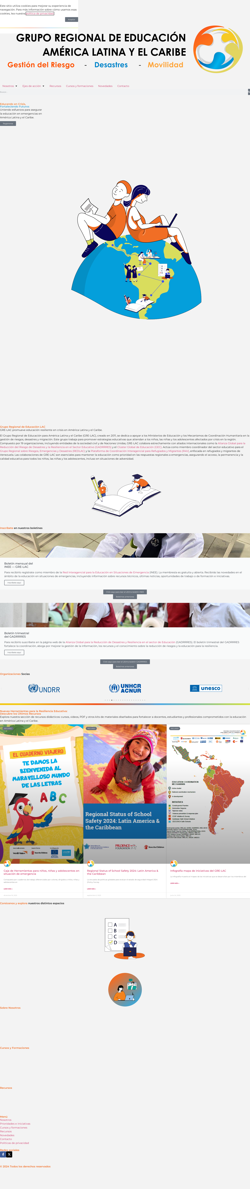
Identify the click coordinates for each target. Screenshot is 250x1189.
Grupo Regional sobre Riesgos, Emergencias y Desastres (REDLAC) (42, 451)
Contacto (123, 86)
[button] (1, 688)
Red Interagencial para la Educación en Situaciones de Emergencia (106, 572)
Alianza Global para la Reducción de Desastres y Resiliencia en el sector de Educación (120, 642)
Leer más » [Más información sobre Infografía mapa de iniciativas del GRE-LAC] (174, 842)
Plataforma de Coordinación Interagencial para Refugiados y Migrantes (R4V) (140, 451)
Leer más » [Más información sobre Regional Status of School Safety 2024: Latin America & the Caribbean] (91, 847)
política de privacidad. (40, 13)
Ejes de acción (33, 85)
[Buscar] (249, 92)
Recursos (55, 86)
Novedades (105, 86)
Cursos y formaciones (79, 86)
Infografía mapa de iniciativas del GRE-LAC (198, 829)
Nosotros (10, 85)
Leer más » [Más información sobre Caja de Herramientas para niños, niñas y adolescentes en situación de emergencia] (8, 847)
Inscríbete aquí (14, 582)
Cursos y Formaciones (14, 1006)
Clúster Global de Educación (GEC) (139, 447)
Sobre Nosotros (10, 966)
